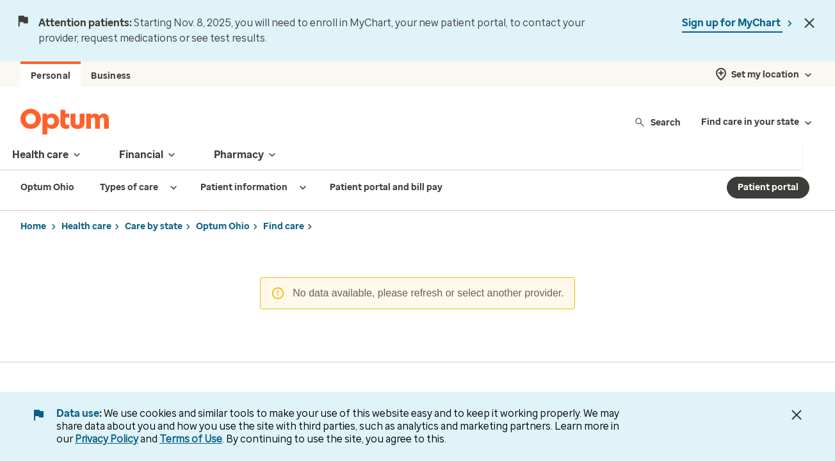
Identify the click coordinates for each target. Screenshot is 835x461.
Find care (283, 226)
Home (33, 226)
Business (111, 75)
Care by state (153, 226)
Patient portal (768, 187)
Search (657, 122)
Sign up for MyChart (732, 23)
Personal (50, 75)
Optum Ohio (223, 226)
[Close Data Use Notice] (796, 415)
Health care (86, 226)
